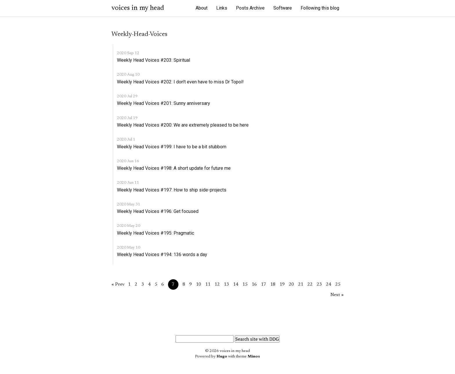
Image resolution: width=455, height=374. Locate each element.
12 (217, 284)
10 (198, 284)
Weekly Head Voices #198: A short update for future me (174, 168)
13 (226, 284)
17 (263, 284)
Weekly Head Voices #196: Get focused (157, 211)
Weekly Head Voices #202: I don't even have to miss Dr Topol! (180, 82)
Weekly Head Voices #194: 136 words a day (162, 254)
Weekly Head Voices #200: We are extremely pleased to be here (183, 125)
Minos (254, 357)
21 (300, 284)
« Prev (117, 284)
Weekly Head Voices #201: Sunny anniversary (163, 103)
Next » (337, 295)
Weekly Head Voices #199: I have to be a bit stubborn (171, 146)
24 (328, 284)
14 (235, 284)
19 (282, 284)
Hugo (221, 357)
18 (272, 284)
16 (254, 284)
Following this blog (320, 8)
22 (310, 284)
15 (245, 284)
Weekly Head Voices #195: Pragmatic (155, 233)
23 (319, 284)
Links (221, 8)
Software (282, 8)
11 (207, 284)
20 (291, 284)
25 (337, 284)
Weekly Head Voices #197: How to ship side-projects (171, 190)
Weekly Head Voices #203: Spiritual (153, 60)
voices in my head (137, 8)
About (201, 8)
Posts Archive (250, 8)
